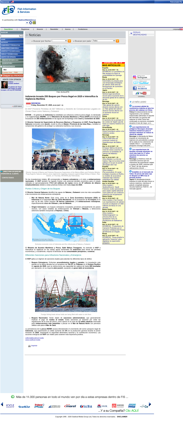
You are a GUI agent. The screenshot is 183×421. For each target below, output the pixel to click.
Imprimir (32, 346)
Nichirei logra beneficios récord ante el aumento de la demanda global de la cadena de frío (113, 96)
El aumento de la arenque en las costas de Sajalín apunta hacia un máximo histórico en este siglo (113, 122)
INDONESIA (36, 103)
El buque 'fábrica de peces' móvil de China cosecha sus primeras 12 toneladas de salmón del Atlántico (113, 150)
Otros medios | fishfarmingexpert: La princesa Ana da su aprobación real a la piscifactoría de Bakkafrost (112, 216)
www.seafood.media (32, 340)
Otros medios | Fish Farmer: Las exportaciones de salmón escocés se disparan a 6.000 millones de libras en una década (113, 203)
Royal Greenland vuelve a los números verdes (113, 132)
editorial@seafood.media (34, 338)
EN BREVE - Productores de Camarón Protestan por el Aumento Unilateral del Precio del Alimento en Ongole (113, 229)
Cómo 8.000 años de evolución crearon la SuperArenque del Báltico (112, 140)
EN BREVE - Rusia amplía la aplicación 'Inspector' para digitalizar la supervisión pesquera (113, 240)
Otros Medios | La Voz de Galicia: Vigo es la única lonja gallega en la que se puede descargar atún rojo (113, 162)
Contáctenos (8, 178)
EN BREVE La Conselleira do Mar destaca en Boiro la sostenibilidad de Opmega (113, 73)
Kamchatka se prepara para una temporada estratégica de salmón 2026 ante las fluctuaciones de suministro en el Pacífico (113, 84)
